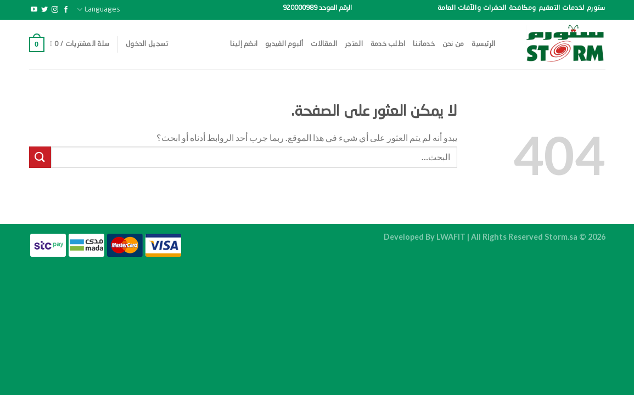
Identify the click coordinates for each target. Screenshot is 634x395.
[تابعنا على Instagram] (55, 10)
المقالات (324, 44)
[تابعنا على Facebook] (66, 10)
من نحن (453, 44)
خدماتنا (424, 44)
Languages (98, 9)
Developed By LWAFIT (424, 236)
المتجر (354, 44)
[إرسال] (40, 157)
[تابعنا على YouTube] (34, 10)
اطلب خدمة (388, 44)
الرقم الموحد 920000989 (317, 8)
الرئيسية (483, 44)
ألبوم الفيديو (284, 44)
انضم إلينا (244, 44)
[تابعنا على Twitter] (44, 10)
